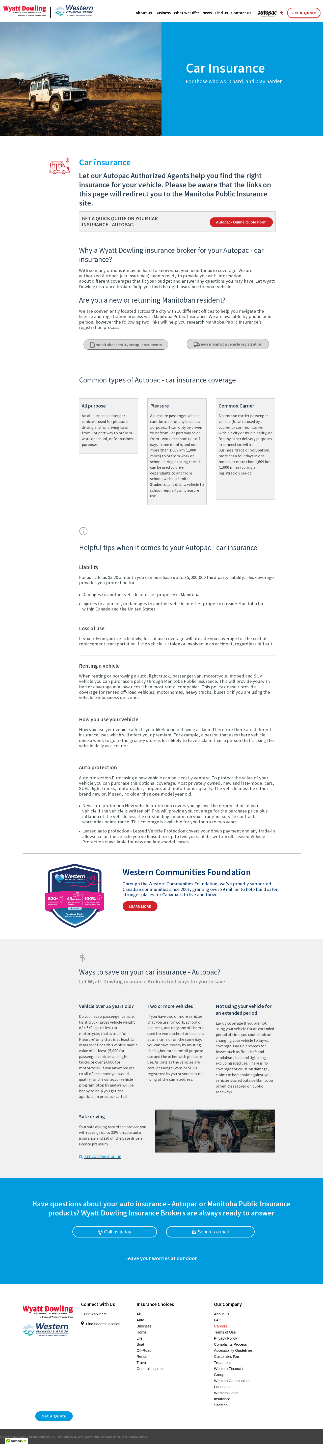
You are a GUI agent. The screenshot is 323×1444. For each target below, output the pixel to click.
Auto (140, 1320)
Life (140, 1338)
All (139, 1314)
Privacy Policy (225, 1338)
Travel (142, 1363)
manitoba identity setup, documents (126, 345)
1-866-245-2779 (94, 1314)
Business (144, 1326)
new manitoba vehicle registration (227, 344)
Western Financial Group (131, 1436)
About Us (221, 1314)
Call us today (114, 1232)
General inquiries (151, 1369)
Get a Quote (303, 13)
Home (141, 1332)
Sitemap (221, 1405)
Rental (142, 1357)
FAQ (217, 1320)
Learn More (140, 906)
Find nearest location (100, 1324)
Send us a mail (210, 1231)
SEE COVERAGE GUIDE (100, 1156)
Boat (140, 1344)
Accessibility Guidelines (233, 1350)
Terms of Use (225, 1332)
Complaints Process (230, 1344)
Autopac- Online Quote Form (241, 222)
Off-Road (144, 1350)
